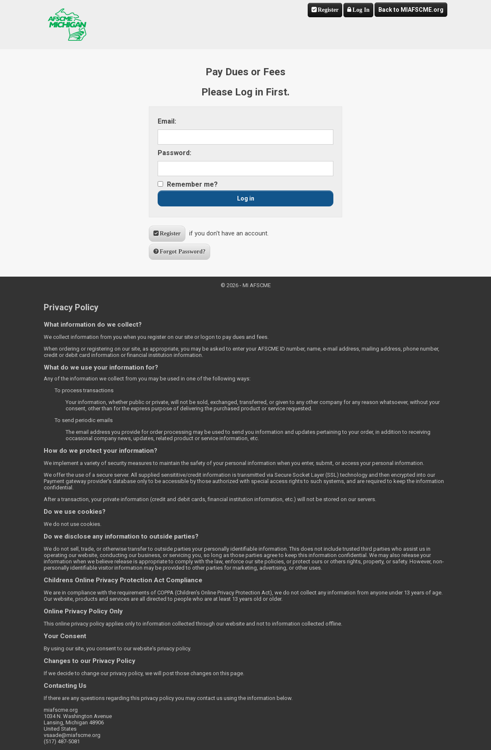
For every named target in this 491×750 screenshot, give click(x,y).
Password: (174, 153)
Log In (361, 10)
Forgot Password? (183, 251)
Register (328, 10)
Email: (167, 121)
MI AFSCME (67, 24)
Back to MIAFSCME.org (410, 9)
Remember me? (192, 184)
